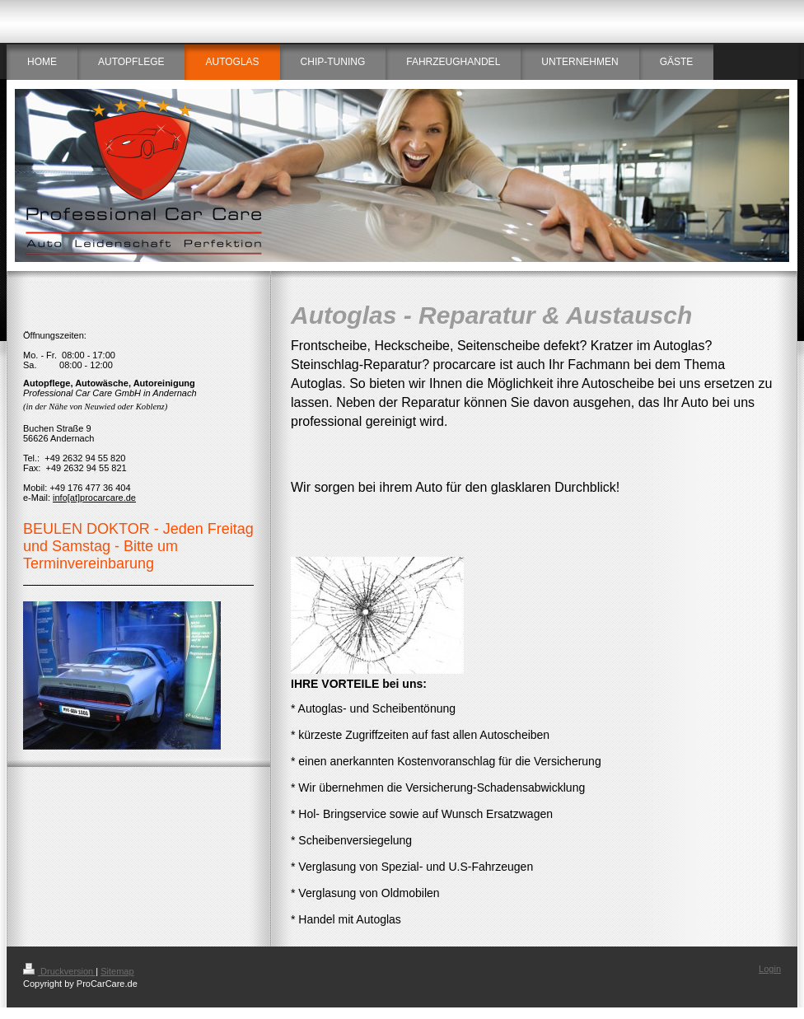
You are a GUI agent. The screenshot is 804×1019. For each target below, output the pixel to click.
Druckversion (59, 971)
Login (770, 969)
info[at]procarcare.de (94, 497)
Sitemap (116, 971)
